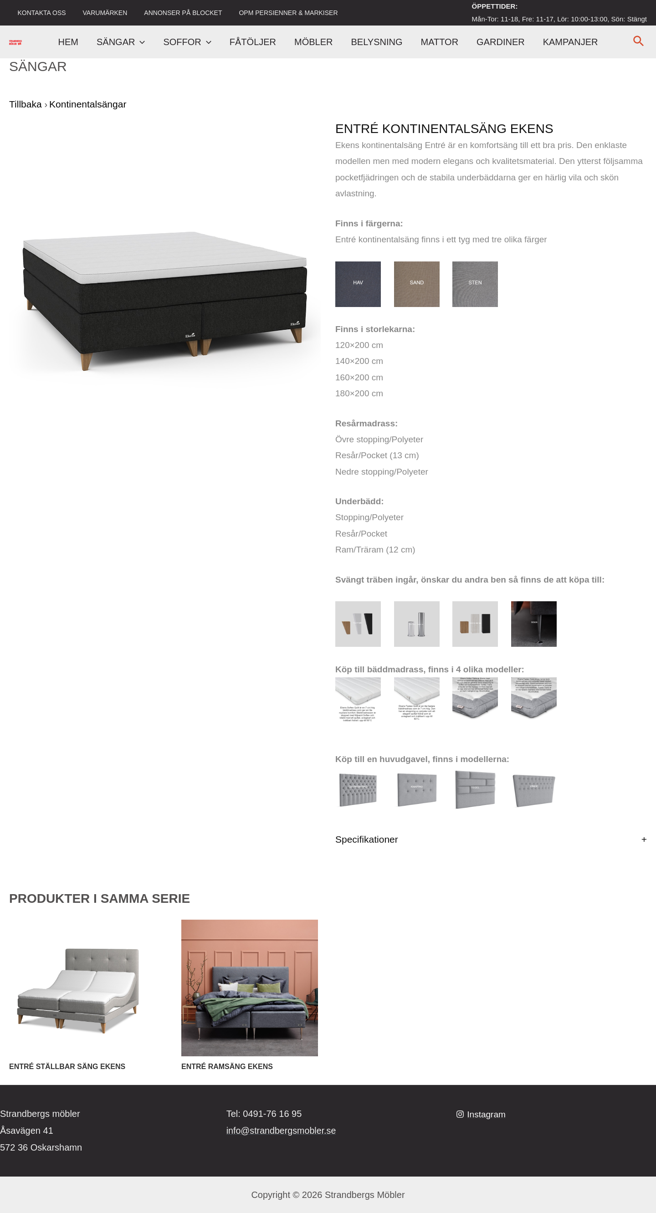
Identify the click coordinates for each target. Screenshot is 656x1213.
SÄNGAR (121, 42)
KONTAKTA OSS (39, 12)
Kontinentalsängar (87, 104)
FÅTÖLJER (253, 42)
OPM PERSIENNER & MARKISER (274, 12)
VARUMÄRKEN (99, 12)
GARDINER (501, 42)
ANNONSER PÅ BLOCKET (173, 12)
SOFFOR (187, 42)
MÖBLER (313, 42)
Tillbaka (26, 104)
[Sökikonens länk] (639, 42)
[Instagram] (481, 1114)
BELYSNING (377, 42)
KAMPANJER (570, 42)
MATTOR (440, 42)
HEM (68, 42)
